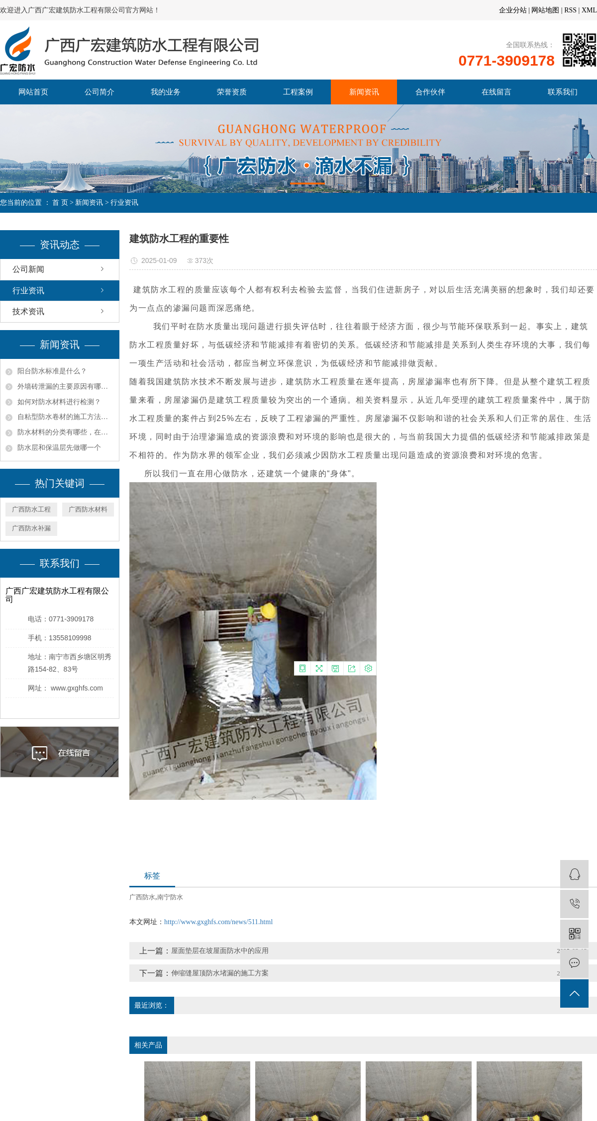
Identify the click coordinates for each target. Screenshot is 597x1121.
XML (589, 10)
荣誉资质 (232, 92)
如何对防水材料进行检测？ (59, 402)
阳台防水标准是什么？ (52, 371)
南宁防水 (170, 897)
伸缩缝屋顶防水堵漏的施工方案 (220, 973)
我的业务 (166, 92)
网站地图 (545, 10)
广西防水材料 (88, 509)
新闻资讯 (364, 92)
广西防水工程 (31, 509)
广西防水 (142, 897)
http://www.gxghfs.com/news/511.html (218, 922)
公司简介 (99, 92)
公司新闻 (28, 269)
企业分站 (513, 10)
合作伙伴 (430, 92)
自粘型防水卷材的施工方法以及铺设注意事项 (65, 417)
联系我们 (563, 92)
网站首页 (33, 92)
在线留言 (496, 92)
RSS (570, 10)
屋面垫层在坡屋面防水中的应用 (220, 950)
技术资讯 (28, 311)
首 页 (60, 202)
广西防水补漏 (31, 528)
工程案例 (298, 92)
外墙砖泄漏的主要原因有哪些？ (65, 386)
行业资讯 (124, 202)
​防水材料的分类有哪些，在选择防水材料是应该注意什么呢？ (65, 432)
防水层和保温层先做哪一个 (59, 447)
